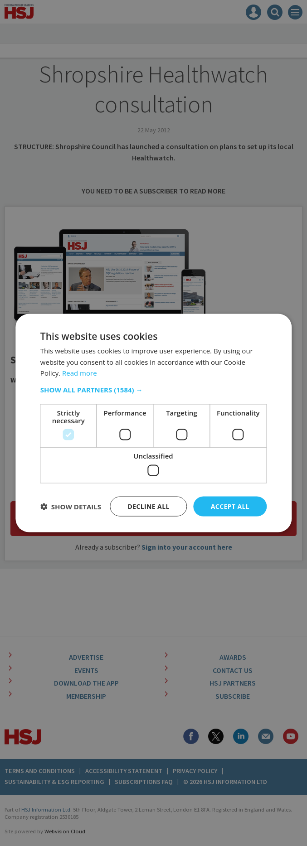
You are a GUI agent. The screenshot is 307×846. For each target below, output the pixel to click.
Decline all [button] (148, 506)
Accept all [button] (230, 506)
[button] (153, 390)
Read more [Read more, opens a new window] (79, 372)
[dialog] (153, 423)
